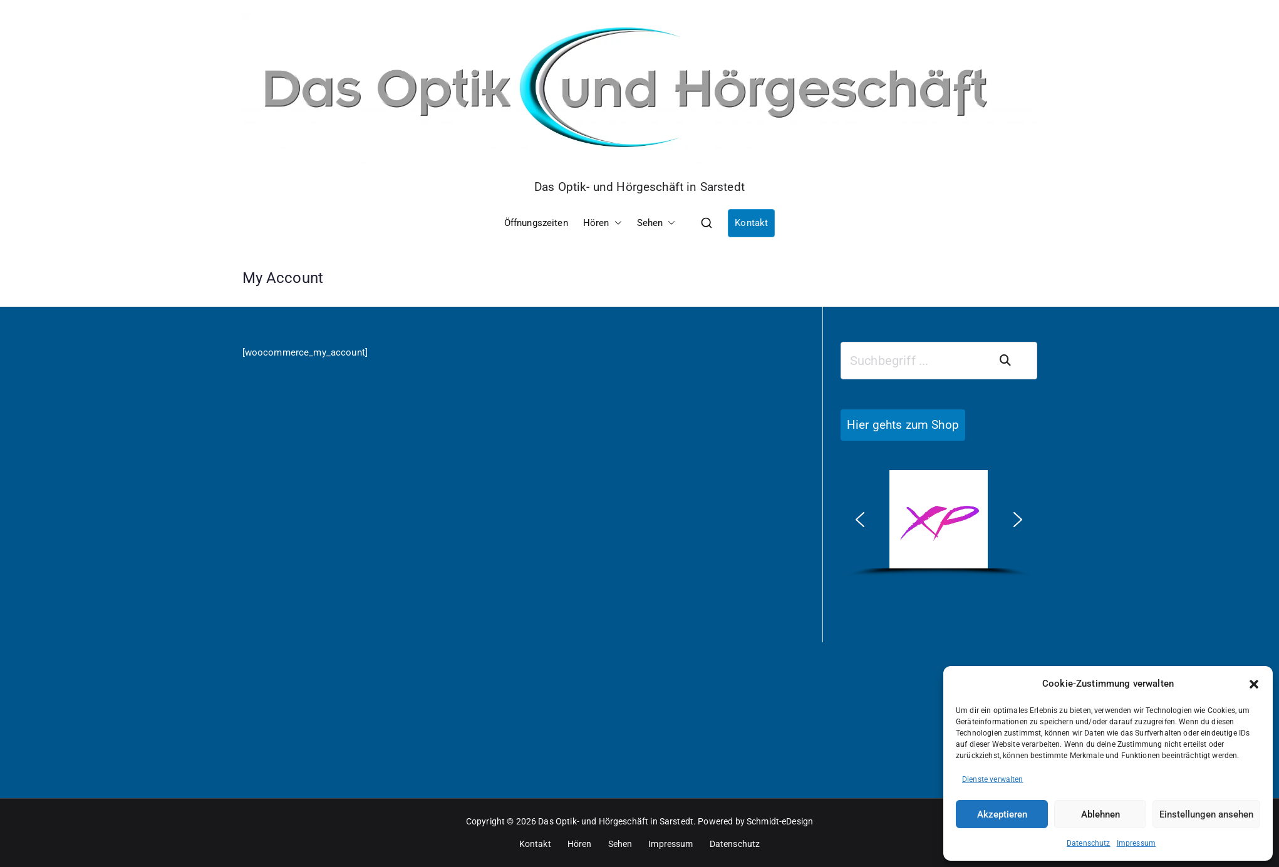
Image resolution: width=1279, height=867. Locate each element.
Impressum (1136, 843)
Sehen (656, 223)
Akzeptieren (1002, 814)
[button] (1254, 684)
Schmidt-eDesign (780, 821)
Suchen (1013, 360)
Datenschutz (1089, 843)
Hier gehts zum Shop (903, 425)
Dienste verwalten (992, 779)
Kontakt (751, 222)
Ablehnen (1100, 814)
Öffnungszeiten (536, 222)
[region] (939, 523)
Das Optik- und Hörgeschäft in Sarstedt (639, 187)
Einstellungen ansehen (1206, 814)
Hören (602, 223)
